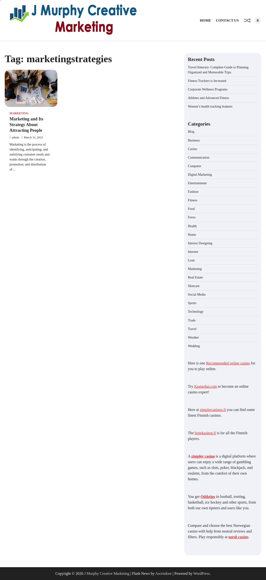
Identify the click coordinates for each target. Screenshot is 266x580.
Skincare (193, 286)
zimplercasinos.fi (213, 410)
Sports (192, 303)
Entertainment (197, 183)
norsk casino (238, 537)
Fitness (192, 200)
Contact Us (227, 20)
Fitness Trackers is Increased (207, 81)
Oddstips (208, 497)
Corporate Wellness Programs (207, 89)
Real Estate (195, 277)
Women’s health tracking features (210, 106)
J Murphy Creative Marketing (106, 573)
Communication (198, 157)
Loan (191, 260)
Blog (191, 131)
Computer (194, 166)
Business (194, 140)
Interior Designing (200, 243)
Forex (192, 217)
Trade (191, 320)
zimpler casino (203, 456)
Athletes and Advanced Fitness (208, 98)
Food (191, 209)
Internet (193, 252)
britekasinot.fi (205, 433)
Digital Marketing (200, 174)
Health (192, 226)
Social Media (197, 294)
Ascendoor (163, 573)
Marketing (19, 113)
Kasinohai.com (205, 386)
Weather (193, 337)
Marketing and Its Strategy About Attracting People (26, 125)
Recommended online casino (228, 363)
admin (14, 137)
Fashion (193, 191)
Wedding (194, 346)
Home (205, 20)
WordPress (201, 573)
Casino (192, 149)
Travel (192, 329)
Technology (195, 311)
